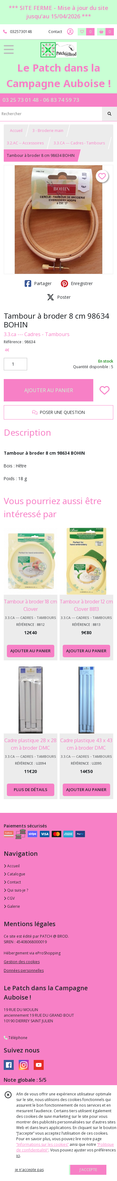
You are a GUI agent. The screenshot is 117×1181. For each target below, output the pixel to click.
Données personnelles (24, 970)
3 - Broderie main (47, 130)
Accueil (16, 130)
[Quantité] (15, 364)
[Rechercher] (109, 114)
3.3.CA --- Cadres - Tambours (79, 143)
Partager (38, 283)
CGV (9, 898)
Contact (55, 31)
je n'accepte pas (29, 1169)
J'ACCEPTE (88, 1169)
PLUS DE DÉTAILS (30, 789)
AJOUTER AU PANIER (48, 390)
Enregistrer (77, 283)
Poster (59, 297)
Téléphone (15, 1037)
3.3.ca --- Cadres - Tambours (37, 334)
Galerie (12, 906)
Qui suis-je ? (16, 890)
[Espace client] (70, 31)
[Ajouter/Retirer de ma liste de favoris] (104, 390)
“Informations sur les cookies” (42, 1144)
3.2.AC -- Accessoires (25, 143)
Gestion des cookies (22, 961)
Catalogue (14, 874)
